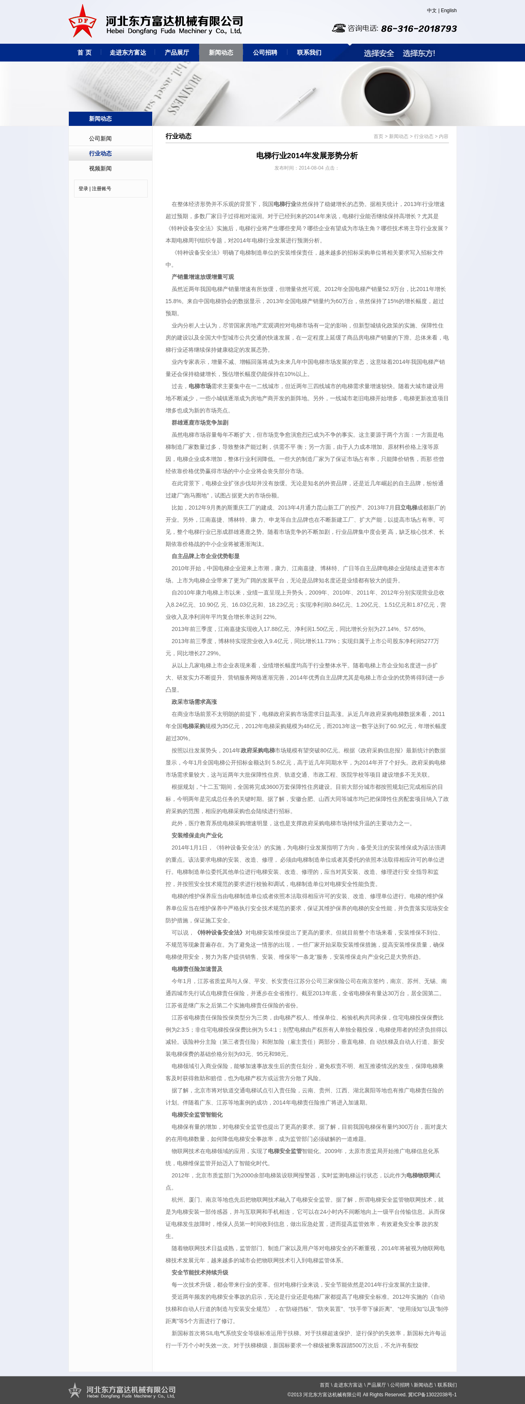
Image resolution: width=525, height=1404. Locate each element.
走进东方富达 (128, 52)
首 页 (84, 52)
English (449, 10)
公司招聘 (265, 52)
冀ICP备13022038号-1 (432, 1395)
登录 (83, 188)
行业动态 (100, 153)
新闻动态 (221, 52)
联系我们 (309, 52)
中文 (432, 10)
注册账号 (101, 188)
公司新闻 (100, 138)
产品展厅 (177, 52)
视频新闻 (100, 168)
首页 (378, 136)
